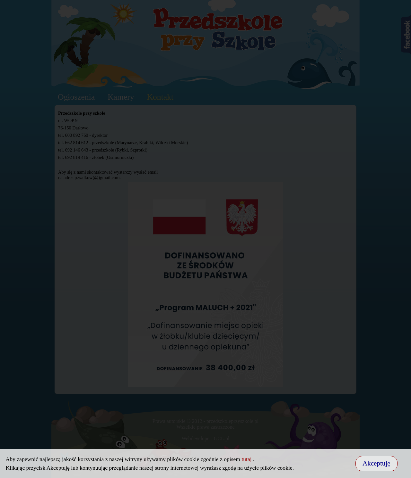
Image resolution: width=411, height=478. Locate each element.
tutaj (247, 459)
